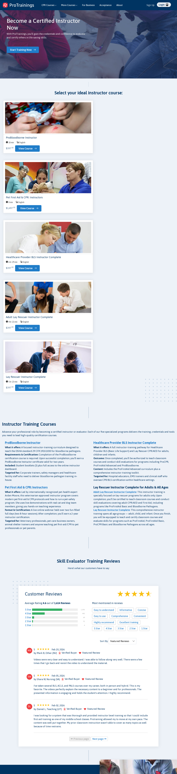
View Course (25, 148)
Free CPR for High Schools (72, 755)
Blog (34, 735)
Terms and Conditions (100, 751)
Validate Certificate (40, 751)
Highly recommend (104, 454)
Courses (5, 735)
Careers (64, 751)
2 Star (28, 453)
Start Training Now (22, 49)
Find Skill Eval (8, 751)
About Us (65, 735)
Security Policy (97, 743)
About (119, 5)
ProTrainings (155, 741)
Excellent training (129, 454)
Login (164, 4)
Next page (99, 571)
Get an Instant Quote (23, 637)
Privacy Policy (97, 735)
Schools (5, 743)
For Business (88, 5)
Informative (126, 442)
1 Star (28, 457)
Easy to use (100, 448)
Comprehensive (119, 448)
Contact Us (36, 739)
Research (36, 743)
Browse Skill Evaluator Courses (25, 712)
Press (63, 743)
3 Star (28, 449)
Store (34, 747)
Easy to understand (104, 442)
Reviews (64, 739)
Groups (5, 739)
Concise (142, 442)
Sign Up (150, 5)
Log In (4, 758)
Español (140, 761)
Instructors (7, 747)
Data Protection (98, 739)
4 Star (28, 445)
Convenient (140, 448)
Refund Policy (97, 747)
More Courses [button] (69, 5)
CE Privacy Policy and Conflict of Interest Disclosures (100, 758)
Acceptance (106, 5)
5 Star (28, 441)
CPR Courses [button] (49, 5)
